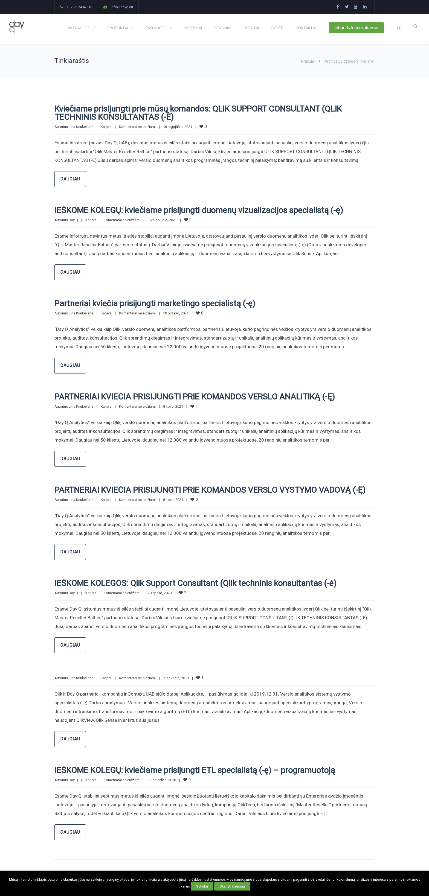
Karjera (106, 127)
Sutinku (202, 886)
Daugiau (70, 179)
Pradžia (307, 61)
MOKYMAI (193, 28)
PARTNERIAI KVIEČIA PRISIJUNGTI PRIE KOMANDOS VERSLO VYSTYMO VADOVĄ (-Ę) (210, 490)
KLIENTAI (251, 28)
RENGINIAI (223, 28)
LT (399, 28)
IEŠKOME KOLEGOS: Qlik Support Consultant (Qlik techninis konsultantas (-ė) (195, 583)
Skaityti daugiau (232, 886)
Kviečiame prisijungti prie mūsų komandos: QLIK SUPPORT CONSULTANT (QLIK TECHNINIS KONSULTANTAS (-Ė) (198, 113)
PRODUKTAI (118, 28)
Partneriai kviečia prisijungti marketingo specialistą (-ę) (154, 303)
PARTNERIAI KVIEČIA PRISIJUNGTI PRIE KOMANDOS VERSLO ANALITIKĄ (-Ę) (194, 396)
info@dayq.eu (122, 7)
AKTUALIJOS (79, 28)
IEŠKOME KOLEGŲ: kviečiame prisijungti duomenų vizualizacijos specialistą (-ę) (198, 210)
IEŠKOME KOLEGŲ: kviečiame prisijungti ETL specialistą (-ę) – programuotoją (194, 770)
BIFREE (277, 28)
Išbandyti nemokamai (356, 27)
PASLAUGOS (156, 28)
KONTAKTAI (306, 28)
